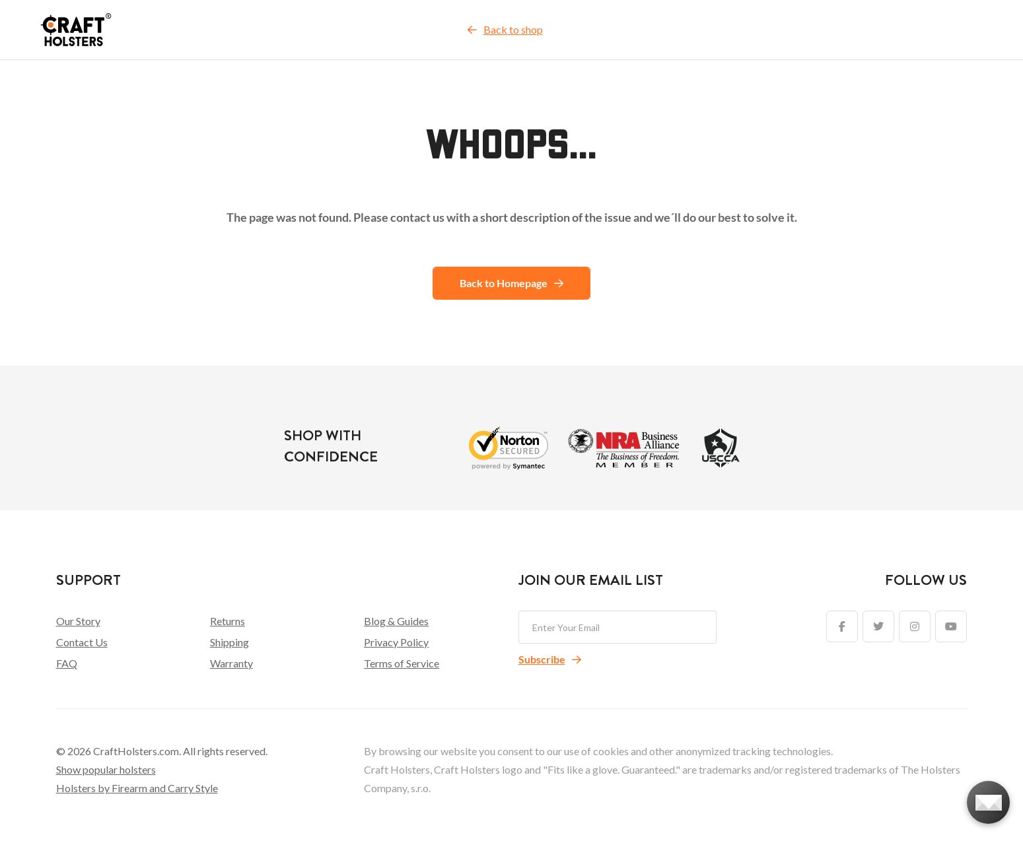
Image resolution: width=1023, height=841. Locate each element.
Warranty (231, 663)
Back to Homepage (511, 283)
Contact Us (82, 642)
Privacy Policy (396, 642)
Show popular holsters (106, 769)
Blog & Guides (396, 621)
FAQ (66, 663)
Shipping (229, 642)
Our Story (78, 621)
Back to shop (505, 29)
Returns (227, 621)
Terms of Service (401, 663)
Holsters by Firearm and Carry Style (137, 788)
